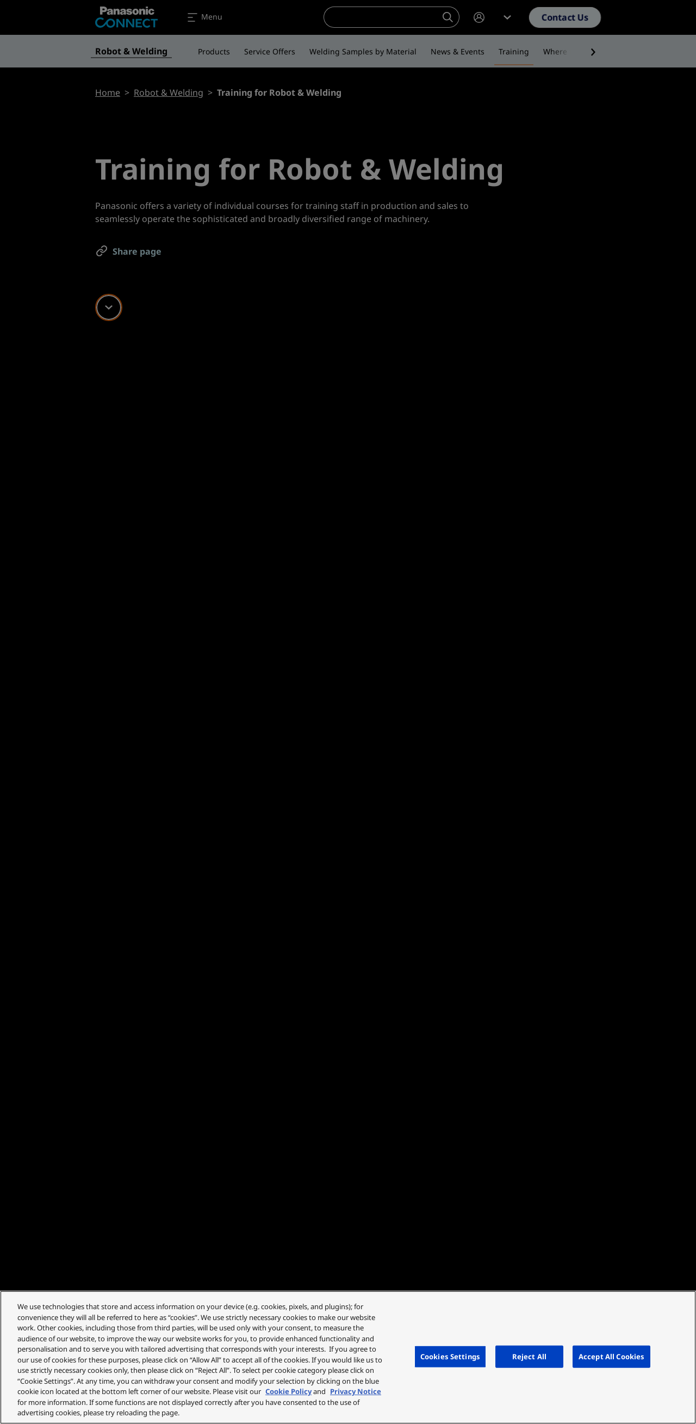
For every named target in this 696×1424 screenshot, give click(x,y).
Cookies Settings (450, 1356)
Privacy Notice (355, 1391)
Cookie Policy (288, 1391)
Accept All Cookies (611, 1356)
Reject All (529, 1356)
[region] (348, 1357)
